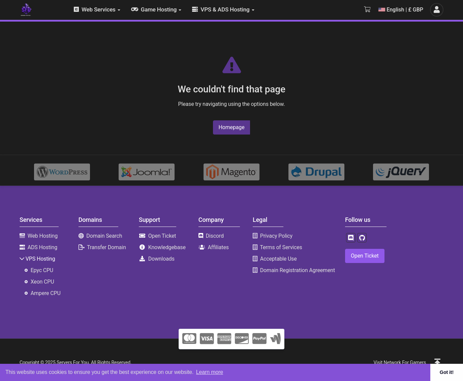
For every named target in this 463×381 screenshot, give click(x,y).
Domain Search (104, 236)
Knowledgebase (167, 247)
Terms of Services (281, 247)
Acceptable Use (278, 259)
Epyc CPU (42, 270)
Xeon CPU (42, 282)
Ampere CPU (46, 293)
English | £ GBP (400, 9)
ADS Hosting (42, 247)
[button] (437, 362)
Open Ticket (162, 236)
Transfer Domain (106, 247)
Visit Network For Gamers (400, 362)
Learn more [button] (209, 372)
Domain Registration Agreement (297, 270)
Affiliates (218, 247)
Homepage (232, 127)
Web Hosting (43, 236)
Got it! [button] (447, 372)
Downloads (161, 259)
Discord (214, 236)
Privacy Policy (276, 236)
